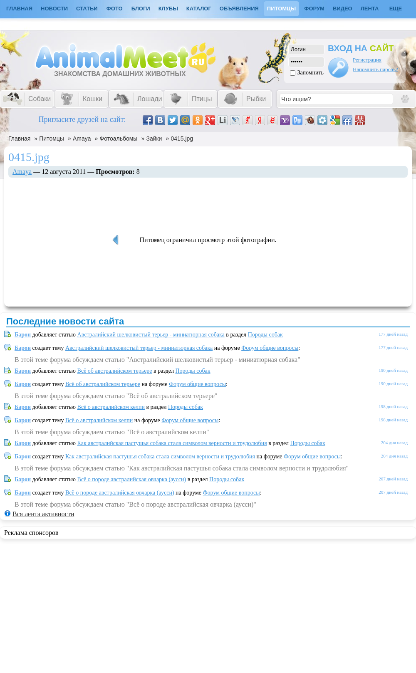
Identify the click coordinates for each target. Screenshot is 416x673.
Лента (370, 8)
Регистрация (367, 60)
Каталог (198, 8)
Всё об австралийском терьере (114, 371)
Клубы (168, 8)
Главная (19, 138)
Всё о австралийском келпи (111, 407)
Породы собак (265, 335)
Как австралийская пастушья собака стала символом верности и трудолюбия (172, 443)
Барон (23, 335)
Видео (342, 8)
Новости (54, 8)
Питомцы (281, 8)
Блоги (140, 8)
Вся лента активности (43, 513)
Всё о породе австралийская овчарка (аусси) (131, 479)
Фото (114, 8)
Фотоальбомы (119, 138)
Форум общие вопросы (269, 348)
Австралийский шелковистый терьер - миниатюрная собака (151, 335)
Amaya (82, 138)
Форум (314, 8)
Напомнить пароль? (375, 69)
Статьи (87, 8)
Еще (395, 8)
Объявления (239, 8)
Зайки (154, 138)
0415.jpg (182, 138)
